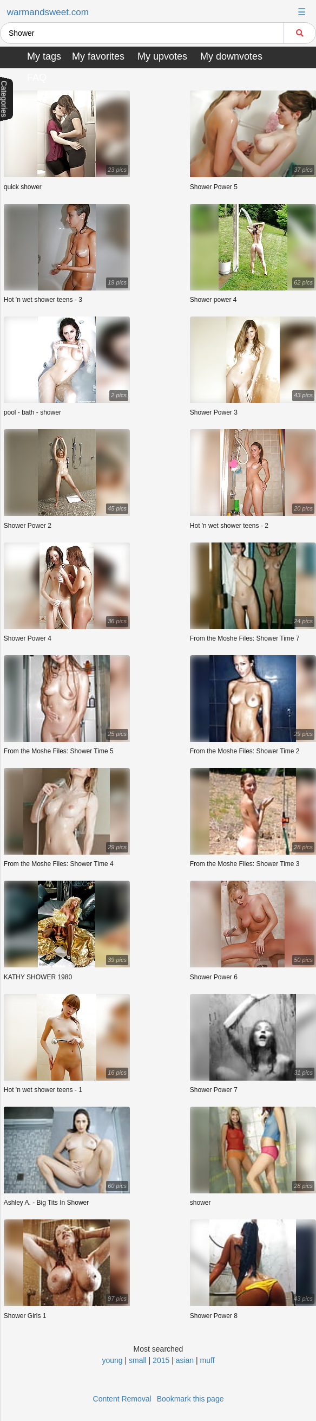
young (112, 1360)
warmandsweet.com (48, 12)
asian (185, 1360)
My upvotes (162, 56)
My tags (44, 56)
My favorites (98, 56)
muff (207, 1360)
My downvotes (231, 56)
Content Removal (122, 1398)
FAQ (37, 77)
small (138, 1360)
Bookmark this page (190, 1398)
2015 (161, 1360)
